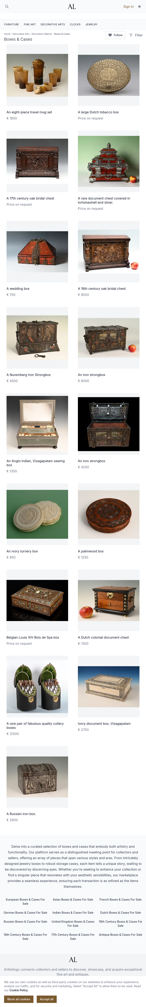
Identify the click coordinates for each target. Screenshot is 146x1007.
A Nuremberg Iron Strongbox (29, 369)
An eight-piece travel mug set (29, 106)
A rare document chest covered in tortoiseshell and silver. (104, 195)
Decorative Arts (21, 28)
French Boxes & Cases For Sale (121, 893)
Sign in (128, 6)
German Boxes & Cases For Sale (25, 907)
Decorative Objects (42, 28)
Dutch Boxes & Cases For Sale (120, 907)
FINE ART (30, 18)
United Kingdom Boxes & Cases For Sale (73, 918)
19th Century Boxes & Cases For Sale (120, 918)
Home (7, 28)
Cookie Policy (18, 990)
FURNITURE (11, 18)
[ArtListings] (73, 953)
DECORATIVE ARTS (53, 18)
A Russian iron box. (21, 808)
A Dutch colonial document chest (103, 632)
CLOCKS (75, 18)
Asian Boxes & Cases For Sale (73, 893)
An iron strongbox (91, 369)
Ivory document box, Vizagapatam (104, 718)
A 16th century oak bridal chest (102, 283)
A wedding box (18, 283)
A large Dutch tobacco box (98, 106)
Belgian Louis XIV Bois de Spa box (33, 632)
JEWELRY (91, 18)
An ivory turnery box (22, 545)
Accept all (46, 999)
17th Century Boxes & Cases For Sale (73, 931)
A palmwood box (91, 545)
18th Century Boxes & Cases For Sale (25, 931)
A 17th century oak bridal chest (30, 193)
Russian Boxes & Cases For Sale (25, 916)
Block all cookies (18, 999)
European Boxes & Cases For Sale (25, 896)
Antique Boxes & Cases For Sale (120, 929)
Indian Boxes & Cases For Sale (72, 907)
